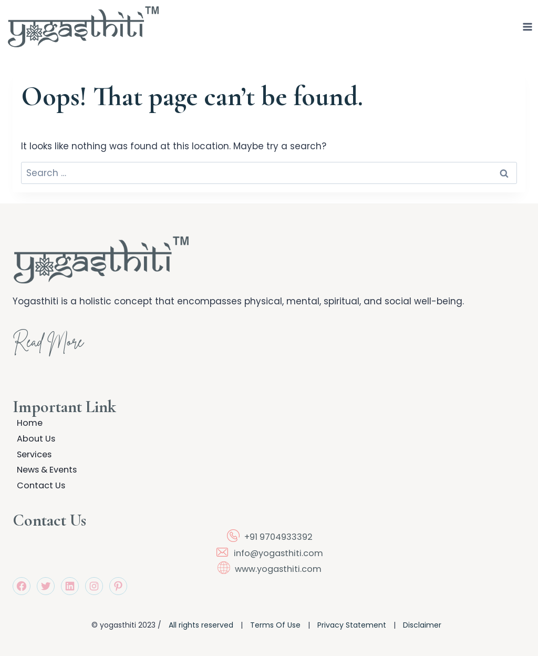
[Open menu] (528, 26)
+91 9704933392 (278, 537)
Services (31, 449)
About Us (33, 431)
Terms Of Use (275, 625)
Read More (57, 332)
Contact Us (38, 484)
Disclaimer (422, 625)
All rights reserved (201, 625)
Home (26, 413)
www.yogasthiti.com (278, 569)
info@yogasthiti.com (278, 553)
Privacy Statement (351, 625)
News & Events (45, 466)
